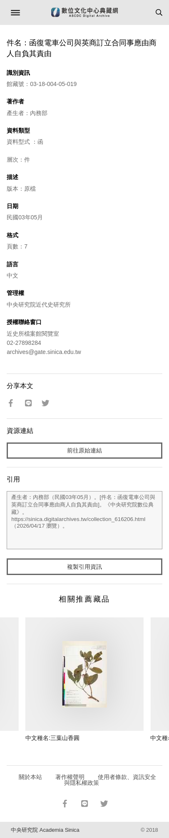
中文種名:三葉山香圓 (52, 738)
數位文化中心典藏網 (84, 12)
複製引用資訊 (84, 566)
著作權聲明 (69, 777)
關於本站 (30, 777)
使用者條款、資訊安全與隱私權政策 (110, 780)
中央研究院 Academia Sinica (45, 830)
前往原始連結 (84, 450)
